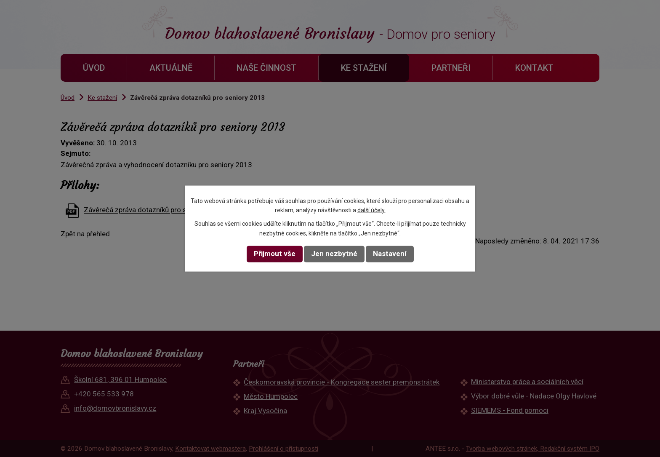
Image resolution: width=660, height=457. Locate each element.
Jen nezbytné (334, 253)
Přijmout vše (274, 253)
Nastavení (390, 253)
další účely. (371, 210)
